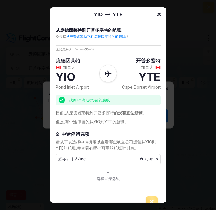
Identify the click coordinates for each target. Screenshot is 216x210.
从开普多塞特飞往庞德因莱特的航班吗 (96, 36)
